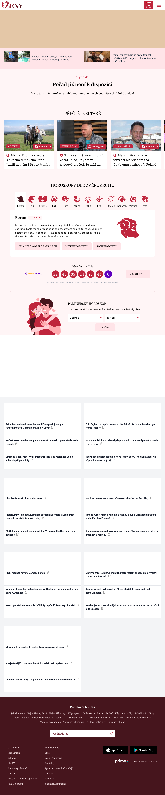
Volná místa (14, 752)
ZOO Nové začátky (144, 713)
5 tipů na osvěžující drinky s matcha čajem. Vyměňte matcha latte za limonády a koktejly (122, 533)
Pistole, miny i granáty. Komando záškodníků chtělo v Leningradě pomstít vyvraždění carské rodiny (40, 516)
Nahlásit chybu (15, 783)
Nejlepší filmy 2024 (37, 713)
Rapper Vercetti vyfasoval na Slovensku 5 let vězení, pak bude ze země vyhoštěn (120, 591)
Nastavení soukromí (55, 783)
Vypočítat (103, 326)
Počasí (109, 713)
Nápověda (50, 773)
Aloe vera (118, 717)
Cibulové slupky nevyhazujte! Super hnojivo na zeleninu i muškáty (42, 679)
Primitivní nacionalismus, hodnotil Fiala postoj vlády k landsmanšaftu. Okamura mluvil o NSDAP (34, 426)
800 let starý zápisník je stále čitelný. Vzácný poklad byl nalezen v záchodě (40, 533)
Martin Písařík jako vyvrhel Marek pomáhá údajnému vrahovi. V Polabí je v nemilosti (134, 162)
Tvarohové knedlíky (73, 721)
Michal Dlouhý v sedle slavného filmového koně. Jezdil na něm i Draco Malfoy (28, 159)
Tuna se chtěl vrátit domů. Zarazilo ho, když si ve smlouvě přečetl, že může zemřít (82, 162)
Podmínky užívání (17, 768)
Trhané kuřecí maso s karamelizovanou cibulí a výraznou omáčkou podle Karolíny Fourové (121, 516)
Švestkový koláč (116, 721)
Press (47, 752)
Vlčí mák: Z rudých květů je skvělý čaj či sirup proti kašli (37, 646)
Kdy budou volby (124, 713)
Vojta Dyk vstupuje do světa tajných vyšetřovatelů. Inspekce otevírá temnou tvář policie (134, 58)
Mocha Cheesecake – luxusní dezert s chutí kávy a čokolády (119, 498)
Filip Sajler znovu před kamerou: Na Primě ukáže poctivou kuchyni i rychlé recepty (121, 426)
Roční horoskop (107, 246)
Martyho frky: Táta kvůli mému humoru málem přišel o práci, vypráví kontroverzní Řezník (121, 575)
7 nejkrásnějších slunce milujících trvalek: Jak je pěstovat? (39, 663)
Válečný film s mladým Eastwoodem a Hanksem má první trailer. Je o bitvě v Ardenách (42, 591)
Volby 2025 (61, 717)
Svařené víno (76, 717)
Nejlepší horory (57, 713)
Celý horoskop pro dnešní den (38, 246)
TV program (74, 713)
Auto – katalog (21, 717)
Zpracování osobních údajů (59, 768)
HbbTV (11, 763)
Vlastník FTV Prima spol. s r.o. (23, 778)
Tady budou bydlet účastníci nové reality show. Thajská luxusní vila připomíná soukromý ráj (121, 458)
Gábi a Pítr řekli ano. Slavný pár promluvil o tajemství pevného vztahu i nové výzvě (122, 442)
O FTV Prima (14, 747)
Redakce (49, 778)
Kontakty (50, 763)
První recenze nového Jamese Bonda (27, 572)
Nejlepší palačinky (96, 721)
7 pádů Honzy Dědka (42, 717)
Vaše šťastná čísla (82, 266)
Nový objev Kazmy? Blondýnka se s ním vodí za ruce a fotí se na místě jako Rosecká (122, 607)
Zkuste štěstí (138, 273)
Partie (100, 713)
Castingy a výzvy (53, 757)
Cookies (12, 773)
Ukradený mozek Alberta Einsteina (26, 498)
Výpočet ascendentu (50, 721)
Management (52, 747)
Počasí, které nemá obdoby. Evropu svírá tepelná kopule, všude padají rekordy (42, 442)
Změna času (89, 713)
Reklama (12, 757)
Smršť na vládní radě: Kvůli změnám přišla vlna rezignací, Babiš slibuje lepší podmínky (39, 458)
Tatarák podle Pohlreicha (98, 717)
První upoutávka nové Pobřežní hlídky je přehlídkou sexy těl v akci (42, 605)
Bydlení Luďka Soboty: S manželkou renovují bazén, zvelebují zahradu (52, 58)
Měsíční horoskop (76, 246)
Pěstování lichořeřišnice (138, 717)
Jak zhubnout (18, 713)
